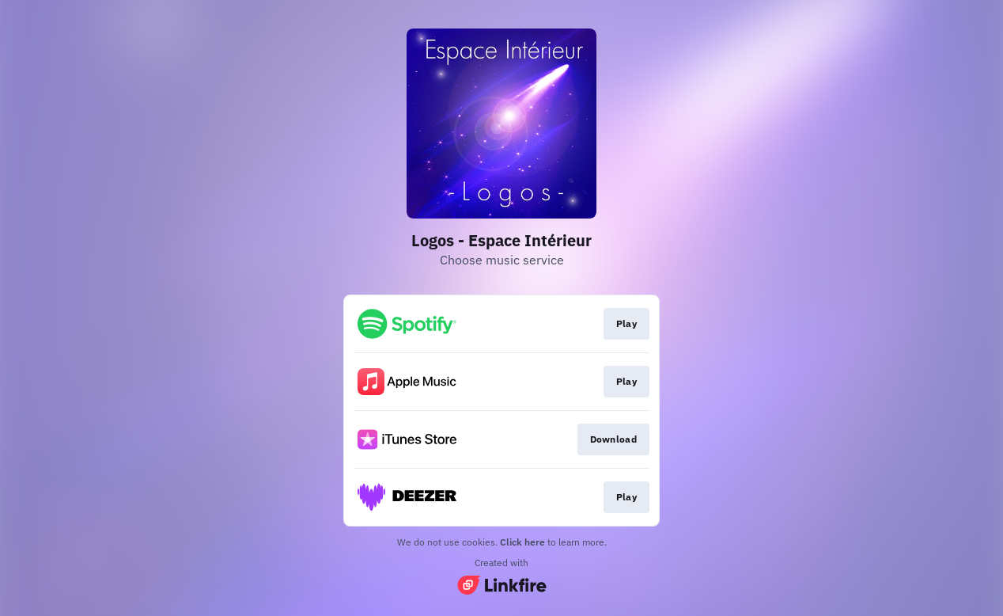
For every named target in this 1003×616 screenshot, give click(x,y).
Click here (522, 542)
